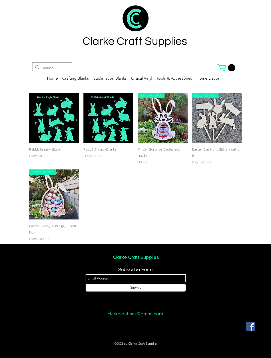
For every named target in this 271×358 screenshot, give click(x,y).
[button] (226, 67)
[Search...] (51, 68)
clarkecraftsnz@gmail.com (135, 314)
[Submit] (136, 288)
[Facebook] (250, 326)
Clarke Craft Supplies (136, 257)
